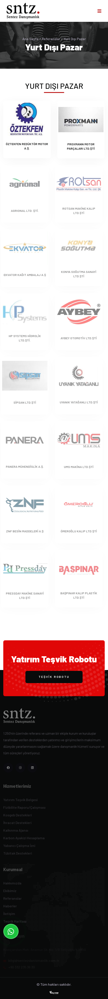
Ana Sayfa (30, 39)
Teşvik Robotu (54, 677)
